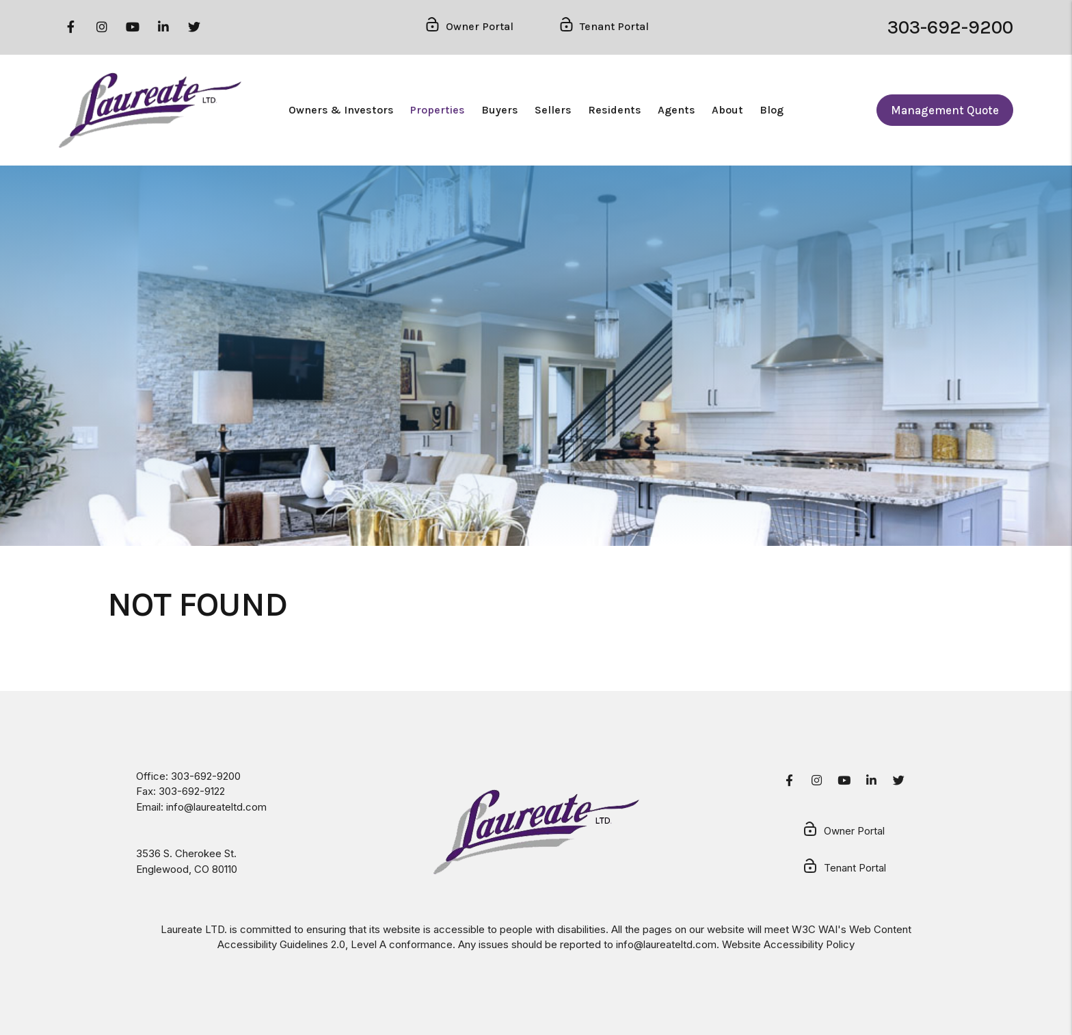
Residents (614, 109)
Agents (676, 109)
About (727, 109)
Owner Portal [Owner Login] (468, 27)
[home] (150, 110)
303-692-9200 (950, 27)
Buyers (499, 109)
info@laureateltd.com (216, 806)
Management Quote (945, 110)
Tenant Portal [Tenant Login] (603, 27)
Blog (771, 109)
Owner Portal (843, 832)
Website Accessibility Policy (788, 944)
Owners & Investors (341, 109)
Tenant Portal (844, 869)
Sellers (553, 109)
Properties (437, 109)
